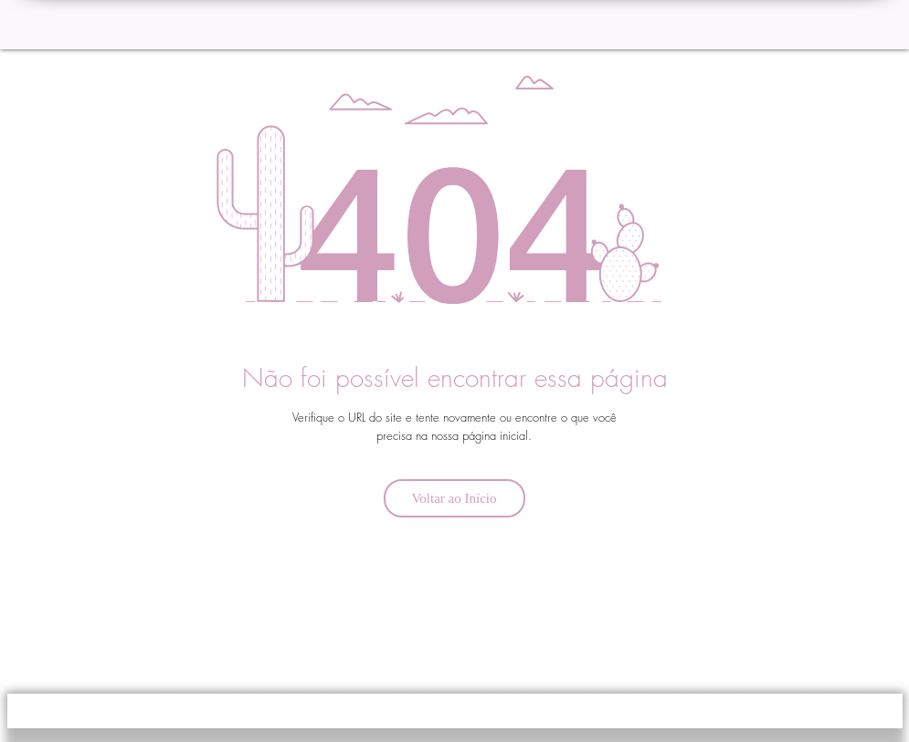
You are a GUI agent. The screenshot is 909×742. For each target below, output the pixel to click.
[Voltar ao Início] (454, 498)
